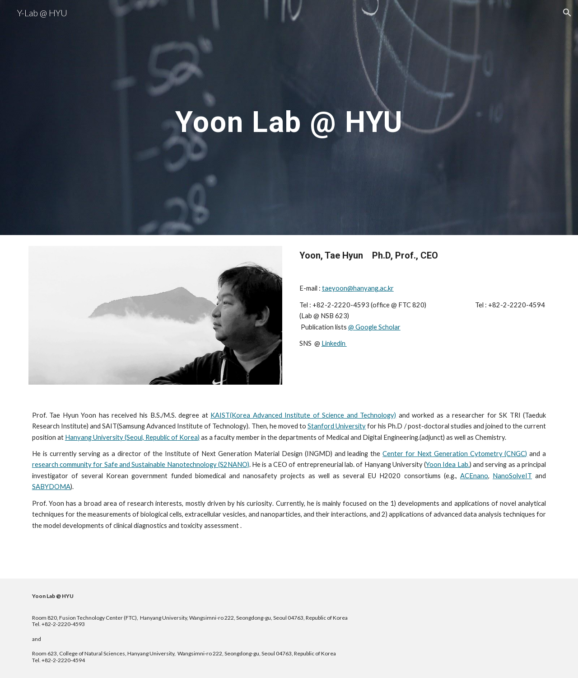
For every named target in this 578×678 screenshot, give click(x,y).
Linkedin (334, 343)
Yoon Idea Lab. (448, 464)
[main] (289, 117)
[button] (567, 13)
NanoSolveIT (512, 476)
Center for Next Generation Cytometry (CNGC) (454, 453)
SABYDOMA (51, 486)
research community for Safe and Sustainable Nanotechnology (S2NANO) (140, 464)
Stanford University (337, 426)
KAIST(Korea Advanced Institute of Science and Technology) (303, 415)
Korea (188, 437)
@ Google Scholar (374, 327)
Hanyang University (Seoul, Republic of (121, 437)
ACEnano (474, 476)
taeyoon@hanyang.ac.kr (358, 288)
